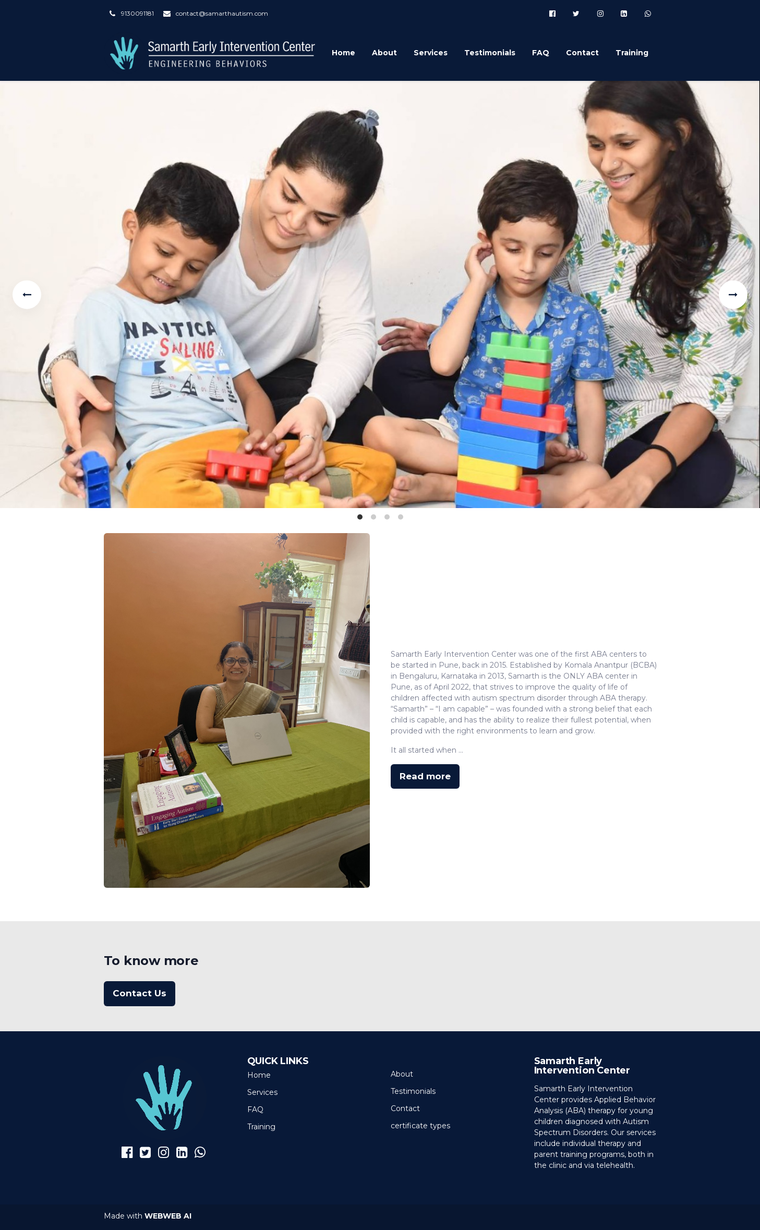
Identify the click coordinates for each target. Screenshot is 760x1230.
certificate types (420, 1125)
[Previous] (27, 294)
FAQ (540, 52)
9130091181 (137, 13)
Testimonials (489, 52)
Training (632, 52)
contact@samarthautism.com (222, 13)
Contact (582, 52)
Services (431, 52)
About (384, 52)
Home (343, 52)
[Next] (733, 294)
